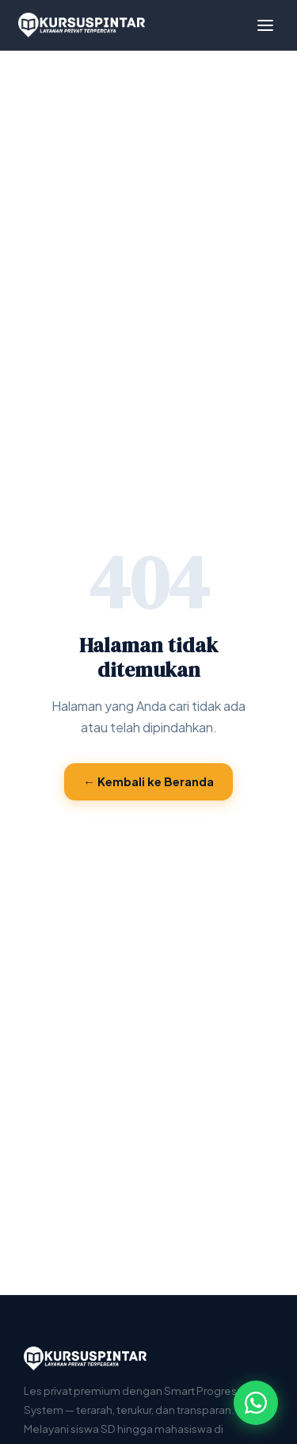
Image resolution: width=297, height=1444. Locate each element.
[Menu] (265, 25)
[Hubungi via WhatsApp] (256, 1403)
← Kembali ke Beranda (148, 781)
